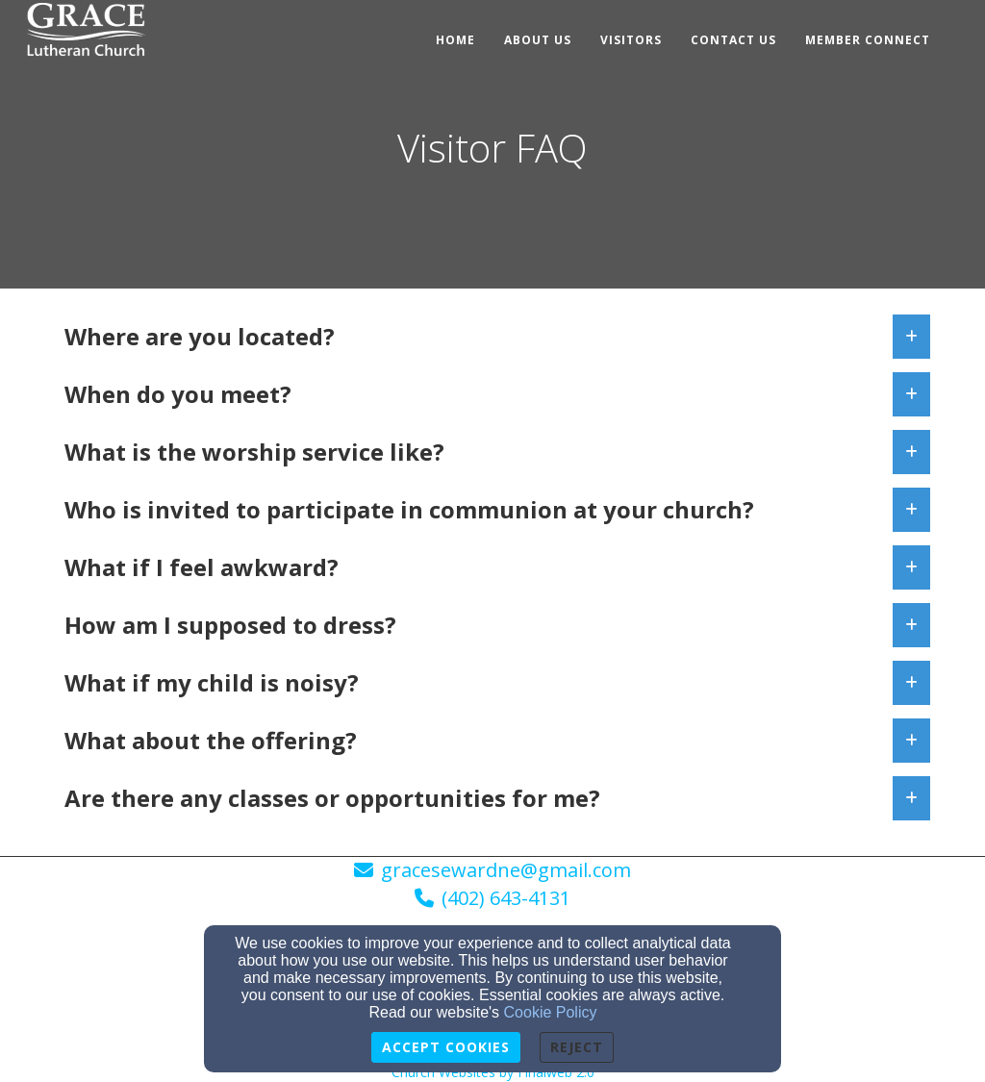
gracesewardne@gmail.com (506, 870)
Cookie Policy (550, 1012)
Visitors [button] (631, 40)
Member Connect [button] (867, 40)
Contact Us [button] (733, 40)
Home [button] (455, 40)
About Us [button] (537, 40)
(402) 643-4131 (506, 898)
